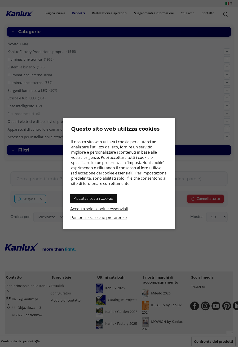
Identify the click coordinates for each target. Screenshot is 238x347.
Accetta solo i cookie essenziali (99, 209)
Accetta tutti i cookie (93, 198)
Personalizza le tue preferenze (98, 217)
